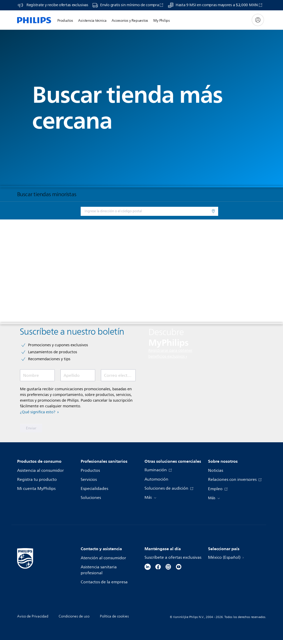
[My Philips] (258, 20)
